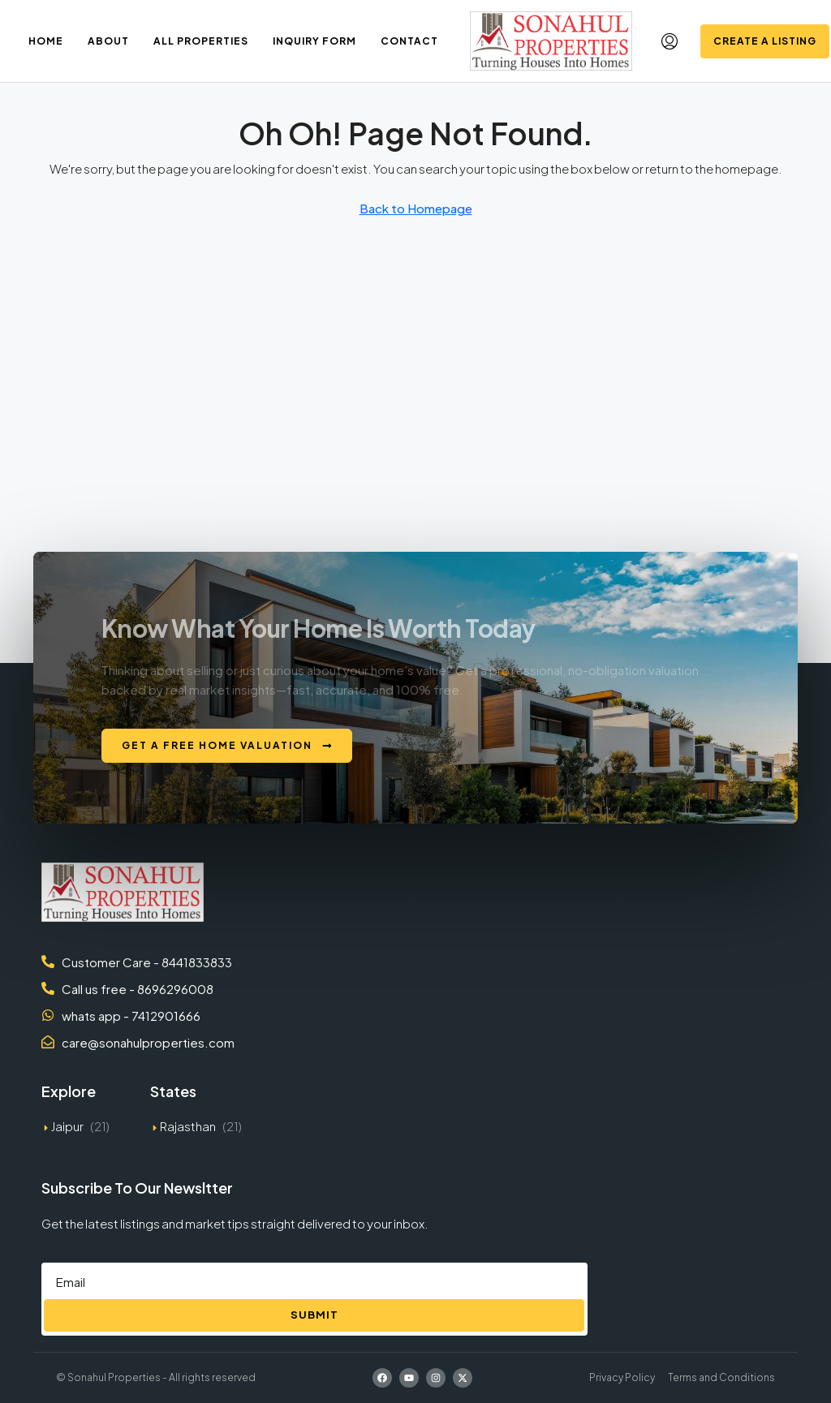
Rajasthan (188, 1126)
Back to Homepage (416, 208)
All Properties (200, 41)
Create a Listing (764, 41)
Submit (314, 1314)
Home (45, 41)
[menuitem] (669, 41)
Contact (409, 41)
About (108, 41)
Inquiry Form (314, 41)
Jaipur (67, 1126)
